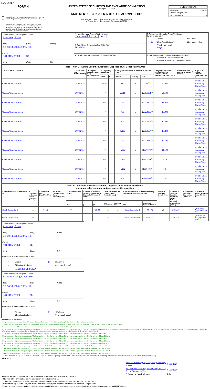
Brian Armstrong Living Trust (18, 276)
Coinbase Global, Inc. (86, 36)
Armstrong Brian (12, 37)
